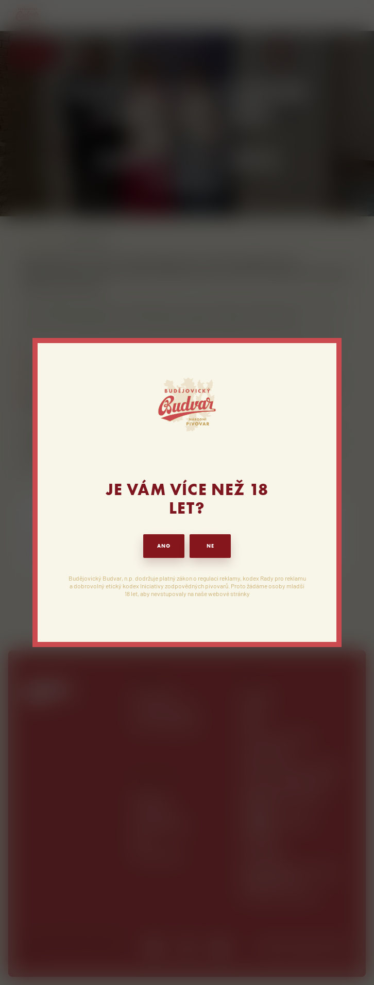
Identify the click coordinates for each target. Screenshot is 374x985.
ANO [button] (164, 545)
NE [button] (210, 545)
